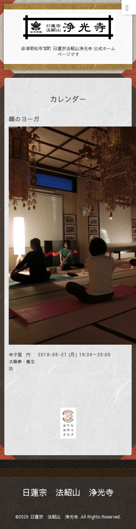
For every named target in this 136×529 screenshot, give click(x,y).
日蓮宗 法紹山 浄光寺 (68, 492)
